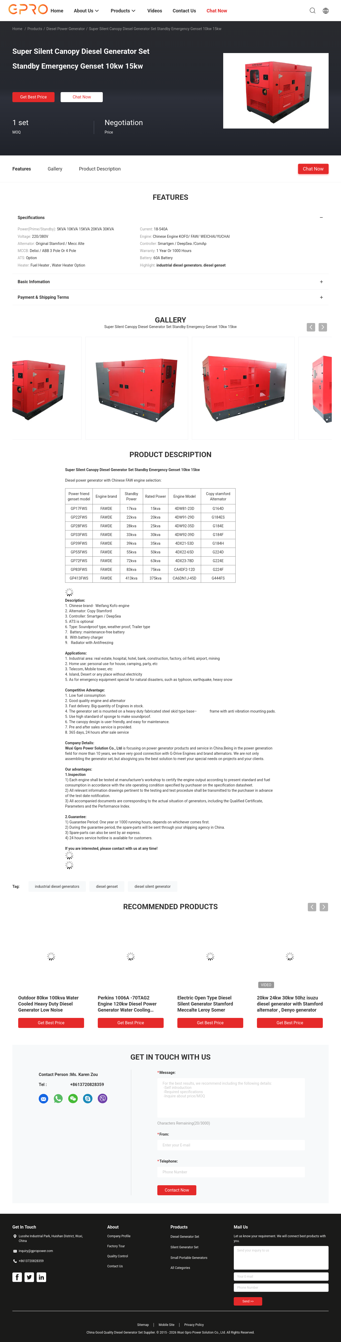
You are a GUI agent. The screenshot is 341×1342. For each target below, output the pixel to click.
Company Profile (118, 1236)
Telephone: (168, 1161)
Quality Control (117, 1256)
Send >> (248, 1301)
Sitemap (143, 1325)
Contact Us (115, 1266)
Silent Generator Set (184, 1247)
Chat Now (82, 96)
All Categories (180, 1268)
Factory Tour (116, 1246)
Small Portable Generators (188, 1258)
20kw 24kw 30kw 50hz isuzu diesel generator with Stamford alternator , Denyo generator (290, 1004)
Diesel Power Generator (65, 29)
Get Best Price (33, 96)
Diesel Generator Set (184, 1237)
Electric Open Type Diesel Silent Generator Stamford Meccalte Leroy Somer (205, 1004)
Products (34, 29)
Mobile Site (166, 1325)
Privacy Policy (194, 1325)
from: (164, 1134)
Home (17, 29)
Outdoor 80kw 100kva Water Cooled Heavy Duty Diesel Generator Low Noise (48, 1004)
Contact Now (177, 1190)
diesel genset (107, 886)
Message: (167, 1072)
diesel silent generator (152, 886)
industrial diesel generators (57, 886)
